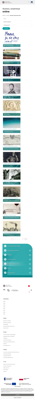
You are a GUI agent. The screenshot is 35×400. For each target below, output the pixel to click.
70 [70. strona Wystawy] (22, 238)
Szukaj (4, 316)
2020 (4, 311)
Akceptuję (17, 394)
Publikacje (5, 336)
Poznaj (4, 330)
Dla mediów (5, 367)
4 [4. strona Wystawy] (17, 238)
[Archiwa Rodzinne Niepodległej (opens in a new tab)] (17, 246)
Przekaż (5, 347)
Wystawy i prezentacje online (9, 340)
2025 (4, 302)
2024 (4, 303)
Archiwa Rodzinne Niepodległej (9, 332)
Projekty (5, 341)
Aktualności (6, 297)
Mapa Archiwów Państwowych (9, 361)
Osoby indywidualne (7, 351)
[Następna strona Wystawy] (26, 239)
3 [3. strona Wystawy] (15, 238)
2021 (4, 309)
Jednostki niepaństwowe (8, 355)
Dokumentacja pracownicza (8, 324)
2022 (4, 307)
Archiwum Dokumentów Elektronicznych (11, 350)
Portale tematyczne (7, 338)
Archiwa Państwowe (7, 363)
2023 (4, 305)
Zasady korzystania (7, 321)
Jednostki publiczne (7, 353)
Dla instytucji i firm (6, 343)
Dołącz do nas (6, 365)
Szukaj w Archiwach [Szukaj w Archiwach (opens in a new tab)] (7, 319)
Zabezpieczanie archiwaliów (8, 334)
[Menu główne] (29, 2)
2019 (4, 312)
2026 (4, 300)
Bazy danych (5, 326)
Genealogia (5, 322)
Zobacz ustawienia (17, 397)
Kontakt (4, 369)
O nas (4, 359)
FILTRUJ (6, 28)
